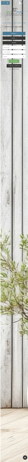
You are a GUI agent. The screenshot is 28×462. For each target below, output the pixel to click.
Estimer (14, 42)
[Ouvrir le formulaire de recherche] (14, 61)
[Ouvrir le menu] (5, 3)
